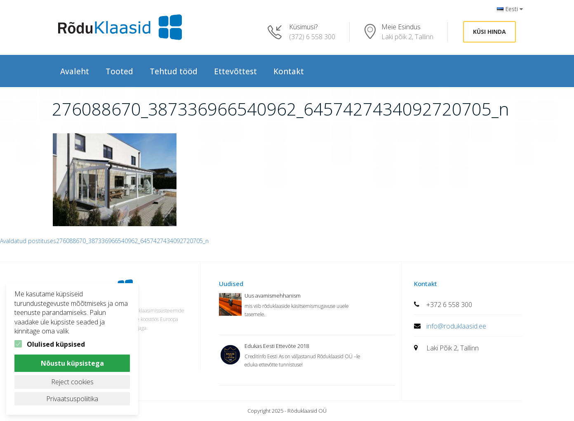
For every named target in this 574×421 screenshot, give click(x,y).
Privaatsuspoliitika (72, 398)
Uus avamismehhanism (273, 295)
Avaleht (74, 71)
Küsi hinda (489, 31)
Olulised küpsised (56, 344)
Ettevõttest (235, 71)
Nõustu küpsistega (72, 363)
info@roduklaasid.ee (456, 326)
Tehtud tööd (174, 71)
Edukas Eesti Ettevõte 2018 (277, 346)
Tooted (119, 71)
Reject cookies (72, 381)
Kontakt (288, 71)
